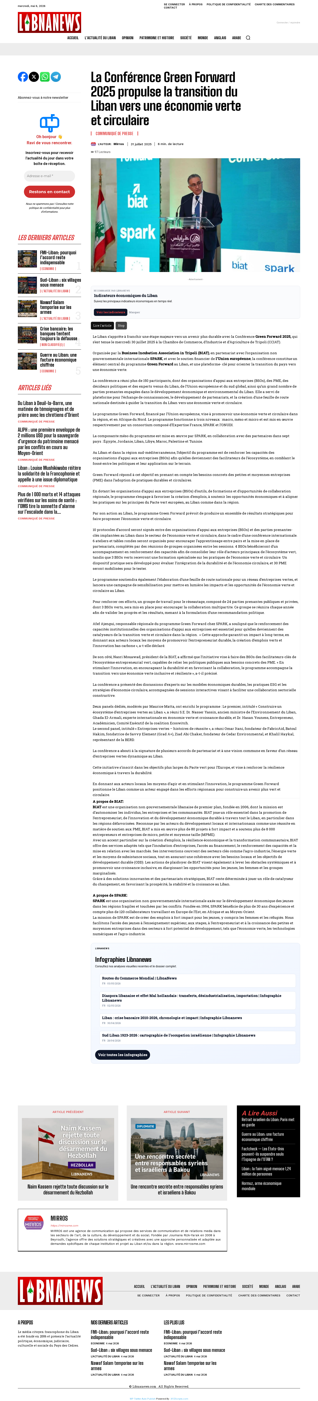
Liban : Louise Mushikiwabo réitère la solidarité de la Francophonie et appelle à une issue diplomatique (49, 474)
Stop (121, 325)
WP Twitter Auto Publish (143, 1399)
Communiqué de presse (36, 421)
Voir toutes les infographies (122, 1054)
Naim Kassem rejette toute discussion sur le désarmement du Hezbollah (68, 1189)
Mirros (119, 144)
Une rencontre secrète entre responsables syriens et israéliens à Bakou (177, 1189)
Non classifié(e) (52, 344)
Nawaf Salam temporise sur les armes (55, 307)
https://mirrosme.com (64, 1225)
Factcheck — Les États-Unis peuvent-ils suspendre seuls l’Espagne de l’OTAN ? (263, 1154)
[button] (248, 37)
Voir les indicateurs (110, 312)
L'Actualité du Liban (55, 291)
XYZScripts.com (179, 1399)
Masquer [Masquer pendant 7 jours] (134, 312)
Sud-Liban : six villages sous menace (60, 282)
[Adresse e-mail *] (49, 176)
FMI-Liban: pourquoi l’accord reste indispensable (58, 257)
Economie (48, 268)
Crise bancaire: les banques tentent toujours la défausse (58, 333)
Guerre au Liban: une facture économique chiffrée (58, 359)
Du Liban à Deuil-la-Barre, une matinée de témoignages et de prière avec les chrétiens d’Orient (48, 409)
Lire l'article (102, 325)
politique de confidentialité (44, 207)
